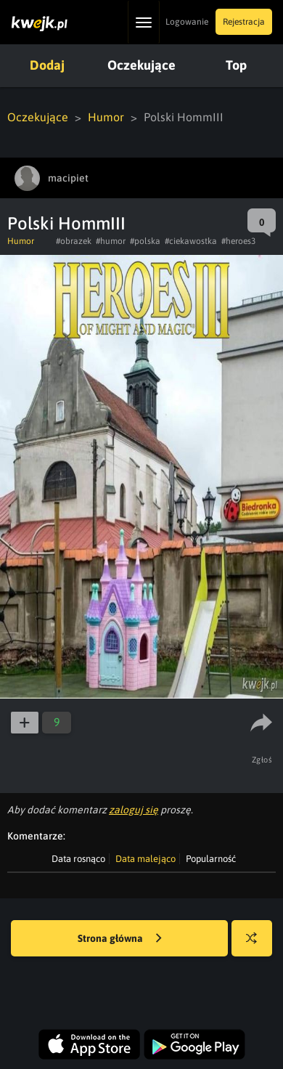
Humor (106, 116)
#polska (145, 241)
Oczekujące (141, 65)
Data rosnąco (78, 858)
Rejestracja (244, 22)
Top (236, 65)
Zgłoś (262, 759)
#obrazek (73, 241)
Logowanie (186, 22)
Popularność (211, 858)
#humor (111, 241)
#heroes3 (238, 241)
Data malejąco (145, 858)
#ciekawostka (191, 241)
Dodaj (47, 65)
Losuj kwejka (257, 945)
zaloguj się (133, 810)
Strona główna (120, 939)
